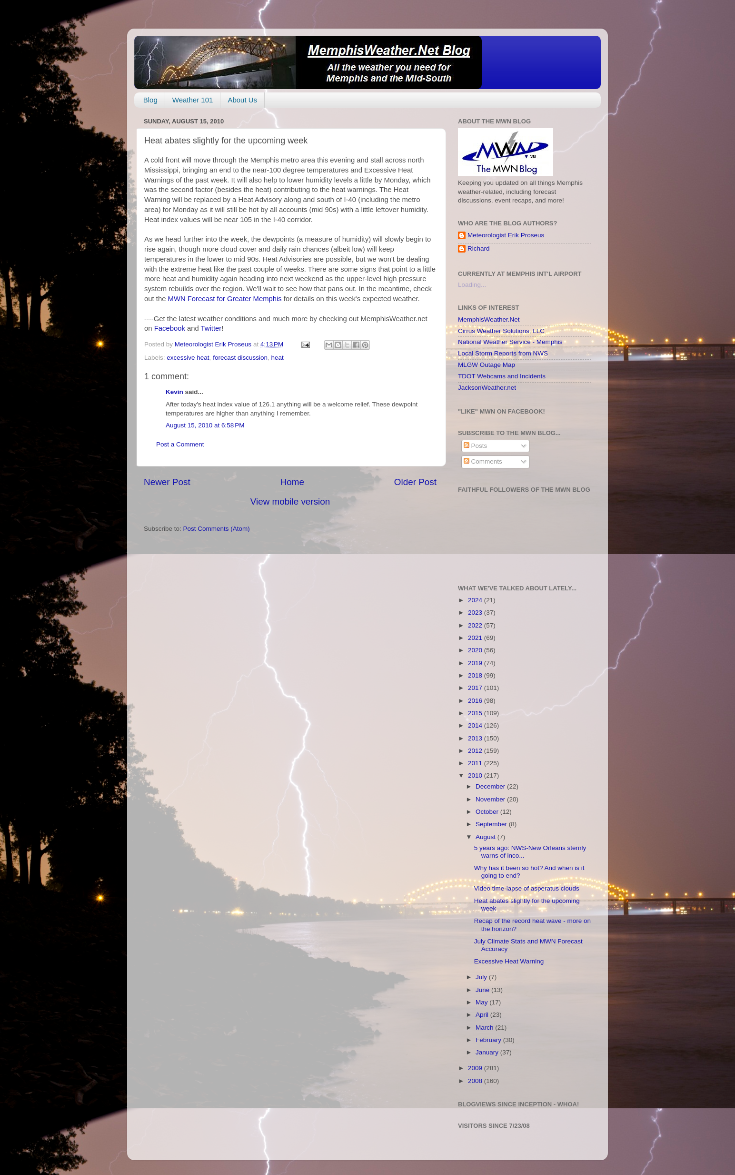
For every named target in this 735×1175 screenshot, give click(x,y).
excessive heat (188, 357)
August (486, 837)
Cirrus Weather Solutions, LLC (501, 330)
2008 (476, 1080)
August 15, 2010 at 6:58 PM (205, 425)
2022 (476, 625)
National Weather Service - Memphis (510, 341)
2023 (476, 612)
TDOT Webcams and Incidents (502, 376)
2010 (476, 775)
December (491, 786)
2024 (476, 600)
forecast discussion (240, 357)
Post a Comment (180, 444)
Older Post (415, 482)
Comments (483, 461)
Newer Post (167, 482)
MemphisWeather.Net (489, 319)
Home (292, 482)
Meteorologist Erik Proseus (505, 235)
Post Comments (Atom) (216, 528)
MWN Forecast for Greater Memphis (226, 299)
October (488, 811)
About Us (242, 100)
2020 (476, 650)
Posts (475, 445)
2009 (476, 1068)
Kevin (174, 391)
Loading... (472, 284)
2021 (476, 637)
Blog (150, 100)
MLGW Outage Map (486, 364)
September (492, 824)
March (485, 1027)
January (488, 1052)
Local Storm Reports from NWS (503, 353)
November (491, 799)
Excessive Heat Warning (509, 961)
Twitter (211, 328)
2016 (476, 700)
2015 (476, 713)
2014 (476, 725)
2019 (476, 663)
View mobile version (290, 501)
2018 (476, 675)
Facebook (169, 328)
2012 (476, 750)
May (482, 1002)
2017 (476, 687)
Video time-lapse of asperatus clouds (526, 888)
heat (277, 357)
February (489, 1039)
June (483, 989)
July (482, 977)
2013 (476, 738)
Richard (478, 248)
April (483, 1014)
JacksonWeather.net (487, 387)
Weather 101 (192, 100)
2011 (476, 763)
